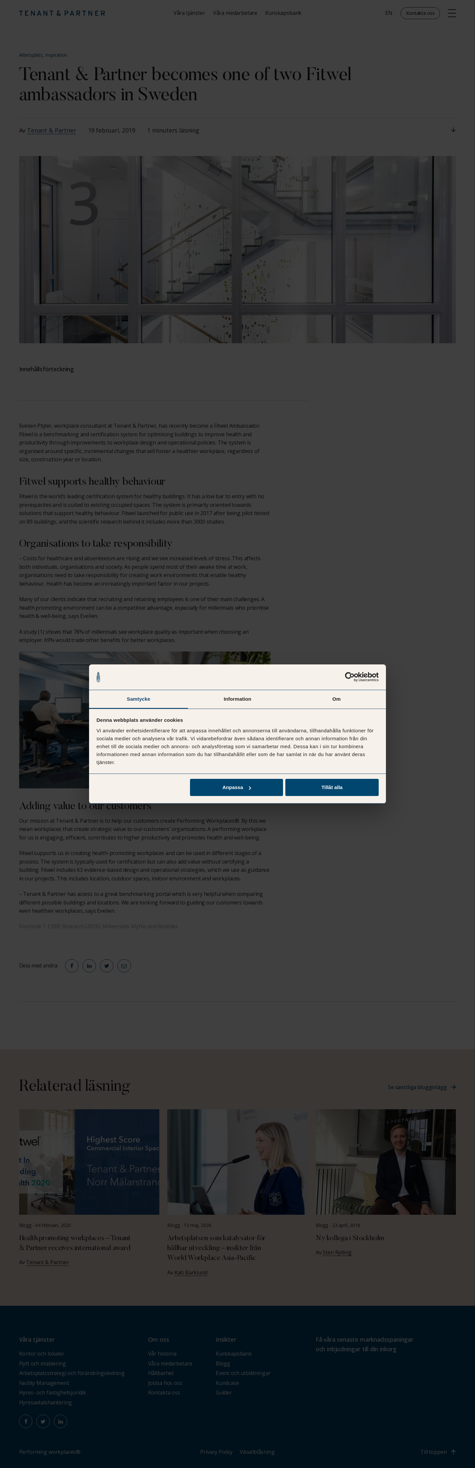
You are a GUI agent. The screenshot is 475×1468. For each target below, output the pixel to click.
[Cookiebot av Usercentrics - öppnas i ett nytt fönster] (350, 677)
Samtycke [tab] (138, 698)
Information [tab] (237, 698)
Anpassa (236, 787)
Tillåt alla (331, 787)
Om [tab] (336, 698)
